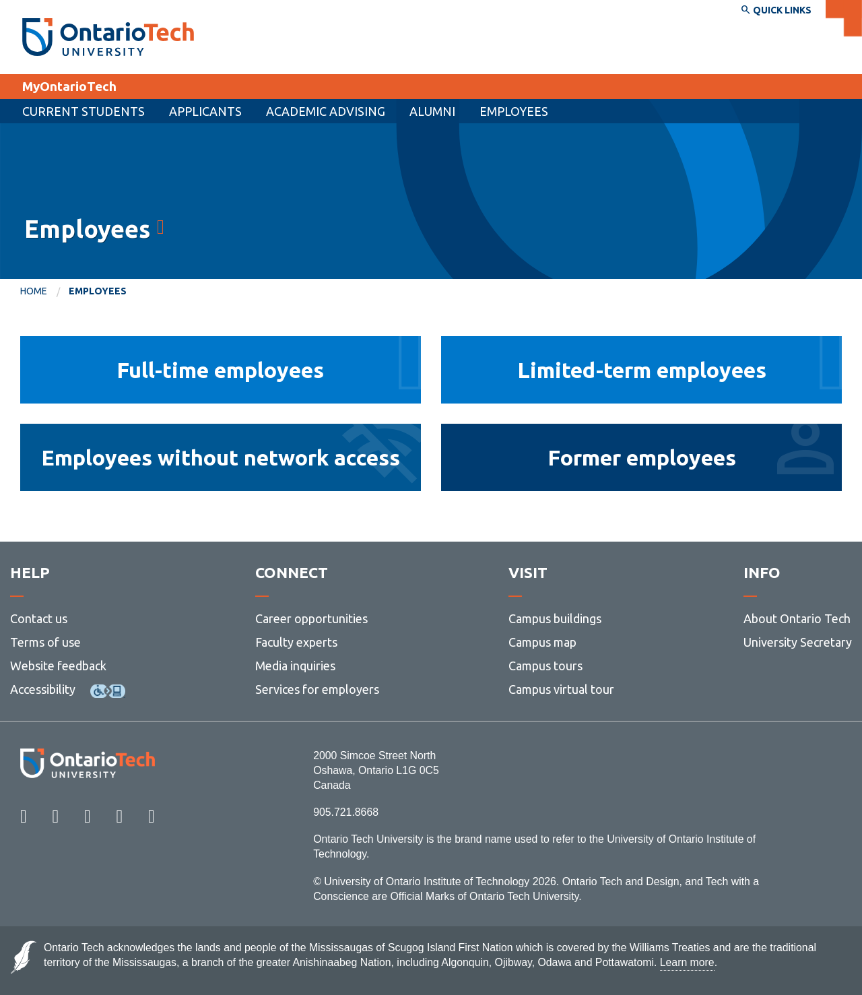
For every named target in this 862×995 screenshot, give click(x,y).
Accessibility (42, 689)
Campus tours (545, 665)
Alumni (432, 111)
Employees (513, 111)
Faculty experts (296, 642)
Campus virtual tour (561, 689)
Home (33, 291)
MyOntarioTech (69, 86)
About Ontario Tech (797, 618)
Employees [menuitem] (98, 291)
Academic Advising (325, 111)
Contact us (38, 618)
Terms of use (45, 642)
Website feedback (58, 665)
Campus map (542, 642)
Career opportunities (311, 618)
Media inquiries (295, 665)
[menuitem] (205, 111)
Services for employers (317, 689)
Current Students (83, 111)
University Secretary (797, 642)
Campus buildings (554, 618)
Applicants (205, 111)
